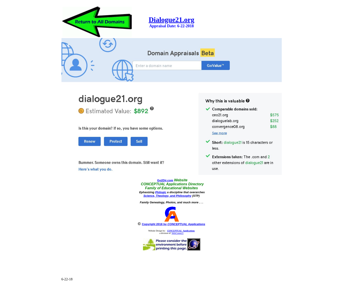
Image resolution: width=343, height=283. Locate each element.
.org (188, 20)
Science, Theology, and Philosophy (167, 195)
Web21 (178, 233)
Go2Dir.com (165, 180)
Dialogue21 (165, 20)
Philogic (160, 192)
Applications (181, 231)
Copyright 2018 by (173, 224)
